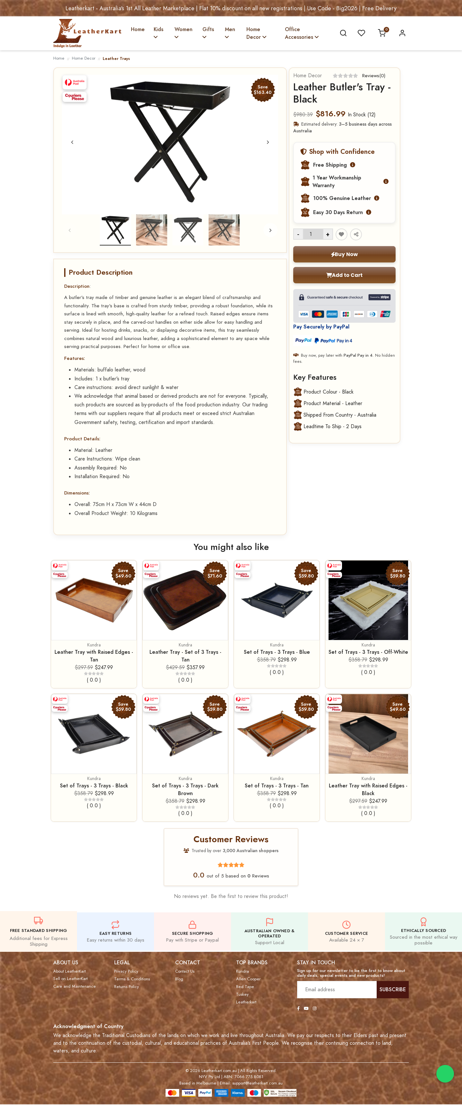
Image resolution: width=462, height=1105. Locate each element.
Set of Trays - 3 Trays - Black (94, 786)
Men (230, 32)
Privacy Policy (126, 972)
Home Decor (256, 33)
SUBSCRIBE (393, 989)
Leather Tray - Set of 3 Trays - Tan (185, 656)
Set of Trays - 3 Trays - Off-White (368, 652)
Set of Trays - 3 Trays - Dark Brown (185, 789)
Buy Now (343, 254)
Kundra (94, 645)
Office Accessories (302, 33)
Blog (179, 979)
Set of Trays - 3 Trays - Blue (277, 652)
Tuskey (242, 995)
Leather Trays (116, 58)
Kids (158, 32)
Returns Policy (126, 987)
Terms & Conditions (132, 979)
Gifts (208, 32)
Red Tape (245, 987)
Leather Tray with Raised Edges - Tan (94, 656)
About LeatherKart (69, 972)
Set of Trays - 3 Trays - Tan (277, 786)
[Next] (268, 142)
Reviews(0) (373, 75)
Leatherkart (246, 1002)
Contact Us (184, 972)
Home (138, 29)
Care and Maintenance (74, 987)
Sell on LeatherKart (70, 979)
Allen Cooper (248, 979)
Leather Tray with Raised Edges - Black (368, 789)
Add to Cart (344, 275)
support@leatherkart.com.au (257, 1083)
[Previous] (72, 142)
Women (184, 32)
